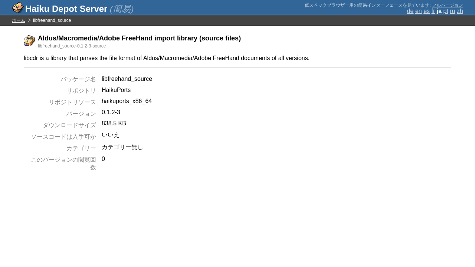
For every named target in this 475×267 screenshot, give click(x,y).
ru (452, 11)
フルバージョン (447, 5)
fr (433, 11)
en (418, 11)
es (426, 11)
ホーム (18, 20)
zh (460, 11)
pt (445, 11)
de (410, 11)
